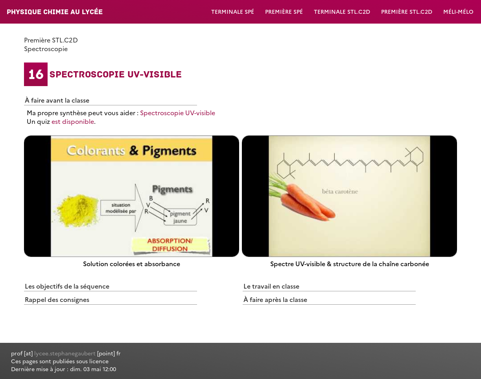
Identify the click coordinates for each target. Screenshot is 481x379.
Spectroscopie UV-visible (177, 112)
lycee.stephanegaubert (65, 353)
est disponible (73, 121)
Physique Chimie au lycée (55, 11)
